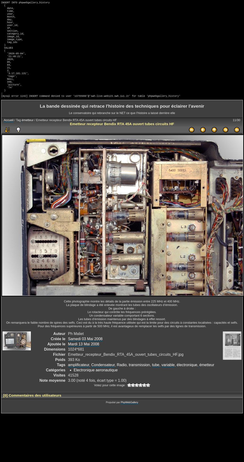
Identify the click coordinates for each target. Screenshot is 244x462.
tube (155, 381)
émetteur (28, 136)
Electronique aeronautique (96, 386)
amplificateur (78, 381)
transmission (139, 381)
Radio (122, 381)
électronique (187, 381)
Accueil (8, 136)
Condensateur (103, 381)
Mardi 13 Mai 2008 (83, 360)
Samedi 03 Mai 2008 (85, 355)
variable (168, 381)
